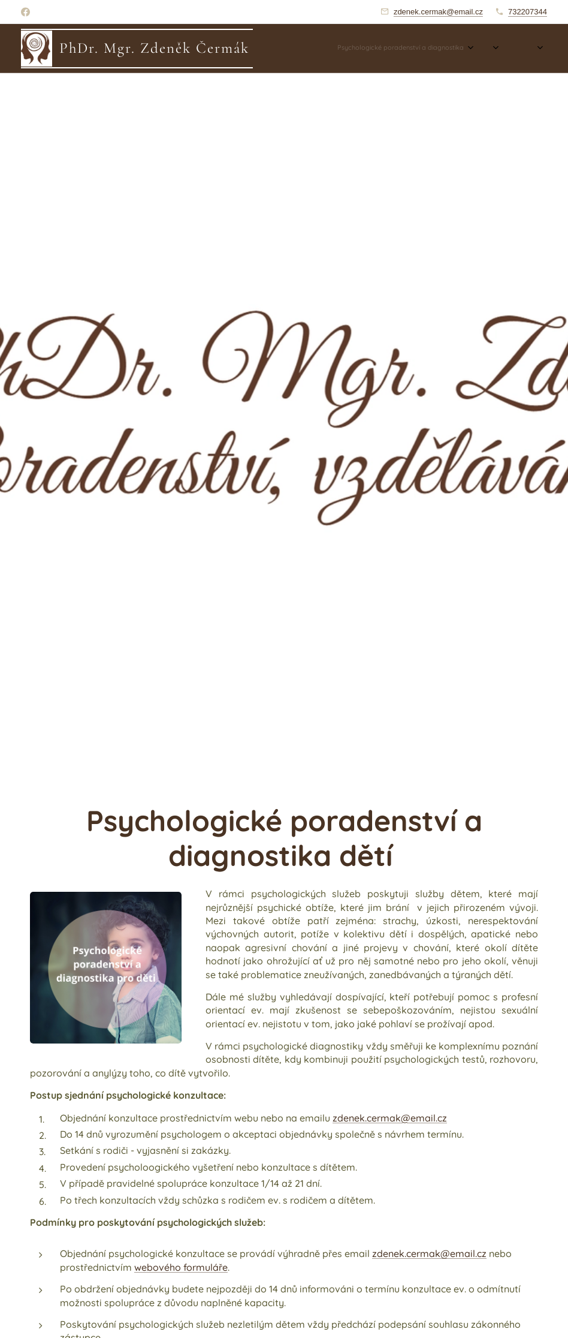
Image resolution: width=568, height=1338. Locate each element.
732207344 (527, 11)
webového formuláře (181, 1267)
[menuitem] (426, 49)
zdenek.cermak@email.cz (438, 11)
